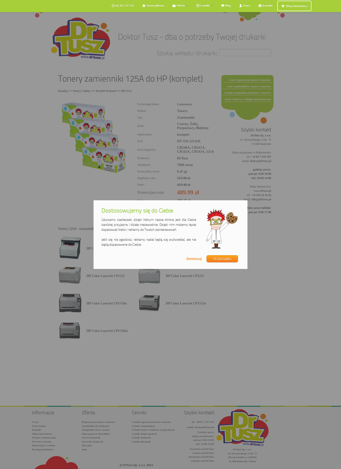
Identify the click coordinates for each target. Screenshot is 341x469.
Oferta (180, 5)
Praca (244, 5)
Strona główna (153, 5)
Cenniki (204, 5)
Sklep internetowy (294, 6)
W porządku (222, 259)
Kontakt (265, 5)
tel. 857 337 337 (123, 5)
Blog (226, 5)
